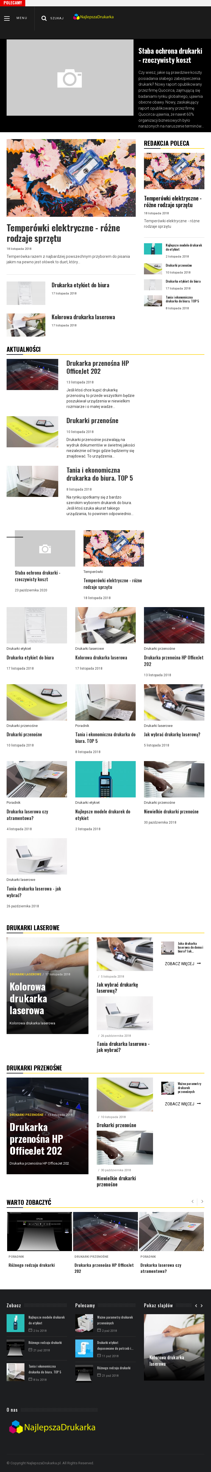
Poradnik (82, 726)
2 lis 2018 (37, 1331)
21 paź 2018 (39, 1350)
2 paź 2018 (107, 1331)
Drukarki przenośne (159, 648)
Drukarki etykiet (19, 648)
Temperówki (93, 572)
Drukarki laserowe (89, 648)
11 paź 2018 (107, 1356)
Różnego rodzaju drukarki (45, 1342)
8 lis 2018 (37, 1380)
